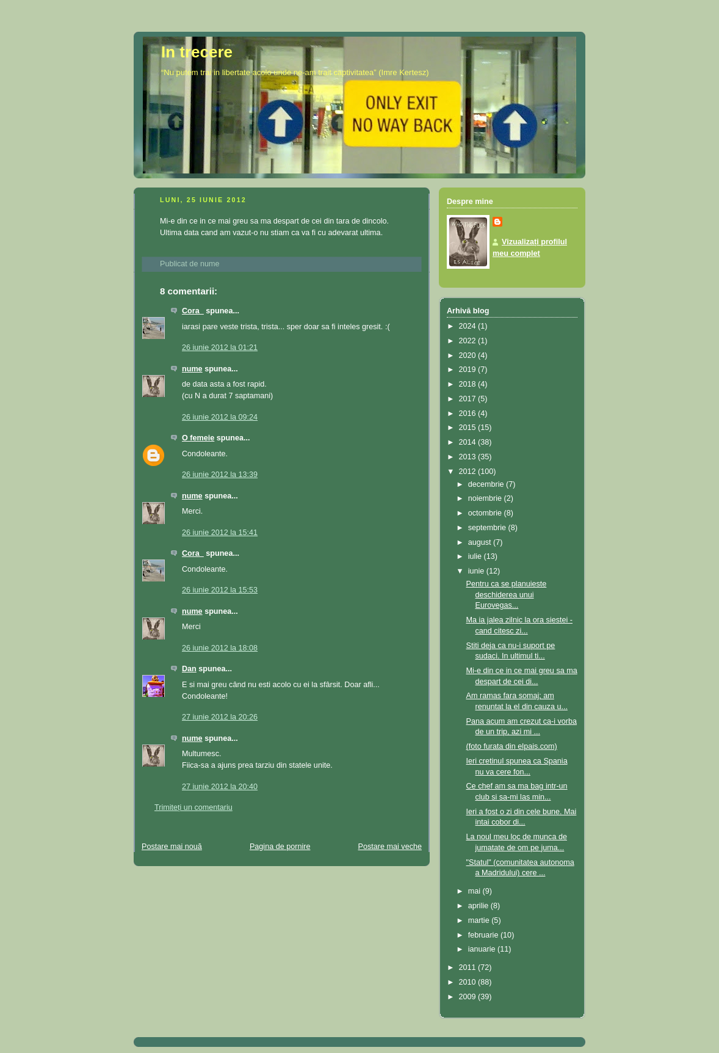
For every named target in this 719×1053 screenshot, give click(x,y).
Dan (189, 669)
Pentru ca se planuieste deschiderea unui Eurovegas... (506, 595)
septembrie (488, 527)
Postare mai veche (390, 846)
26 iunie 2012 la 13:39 (220, 474)
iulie (476, 556)
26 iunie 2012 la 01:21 (220, 347)
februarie (484, 935)
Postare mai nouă (172, 846)
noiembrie (486, 498)
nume (192, 369)
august (480, 542)
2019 (469, 369)
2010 (469, 982)
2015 (469, 427)
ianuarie (482, 949)
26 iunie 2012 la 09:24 (220, 417)
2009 (469, 997)
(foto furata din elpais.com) (511, 746)
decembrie (487, 484)
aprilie (479, 906)
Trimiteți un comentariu (193, 807)
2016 (469, 413)
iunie (477, 571)
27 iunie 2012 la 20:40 (220, 786)
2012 (469, 471)
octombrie (486, 513)
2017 (469, 399)
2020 (469, 355)
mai (475, 891)
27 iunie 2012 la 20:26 (220, 717)
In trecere (197, 52)
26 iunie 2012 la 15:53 (220, 590)
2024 (469, 326)
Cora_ (193, 311)
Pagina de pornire (280, 846)
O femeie (198, 438)
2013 (469, 457)
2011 (469, 967)
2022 (469, 341)
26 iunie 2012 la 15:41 (220, 532)
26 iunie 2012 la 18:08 (220, 648)
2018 (469, 384)
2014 (469, 442)
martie (480, 920)
